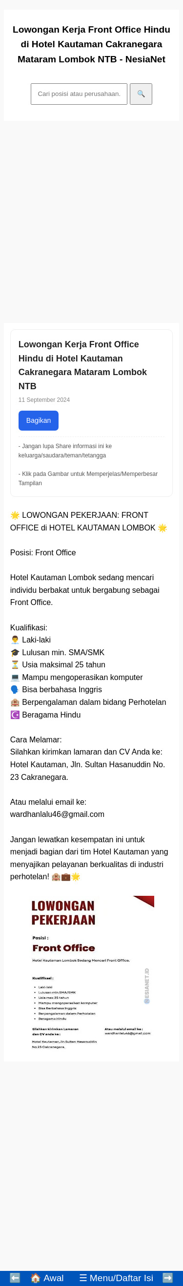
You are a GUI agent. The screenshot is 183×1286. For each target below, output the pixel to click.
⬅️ (15, 1278)
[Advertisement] (91, 222)
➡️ (168, 1278)
